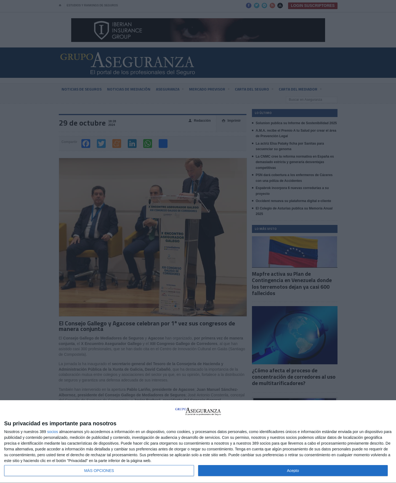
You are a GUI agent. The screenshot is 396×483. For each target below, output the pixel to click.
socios (52, 432)
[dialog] (198, 441)
